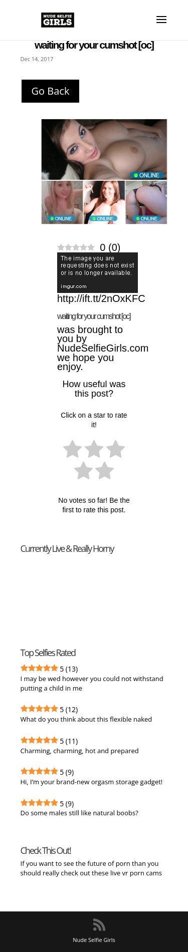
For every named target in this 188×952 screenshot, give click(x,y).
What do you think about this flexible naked (86, 719)
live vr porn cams (136, 872)
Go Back (51, 91)
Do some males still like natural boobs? (79, 812)
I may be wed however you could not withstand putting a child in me (92, 683)
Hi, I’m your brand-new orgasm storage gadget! (92, 781)
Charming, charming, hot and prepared (80, 750)
